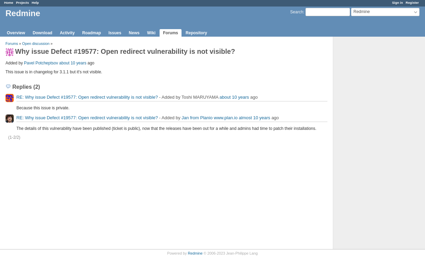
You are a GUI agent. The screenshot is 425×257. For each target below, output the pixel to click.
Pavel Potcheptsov (41, 63)
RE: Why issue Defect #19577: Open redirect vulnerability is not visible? (87, 97)
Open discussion (36, 43)
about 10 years (72, 63)
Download (42, 32)
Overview (16, 32)
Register (412, 2)
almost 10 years (254, 117)
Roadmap (91, 32)
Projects (22, 2)
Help (35, 2)
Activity (67, 32)
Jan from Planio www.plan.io (209, 117)
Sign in (397, 2)
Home (8, 2)
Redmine (195, 253)
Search (296, 12)
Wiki (151, 32)
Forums (170, 32)
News (134, 32)
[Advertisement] (367, 144)
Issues (115, 32)
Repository (196, 32)
